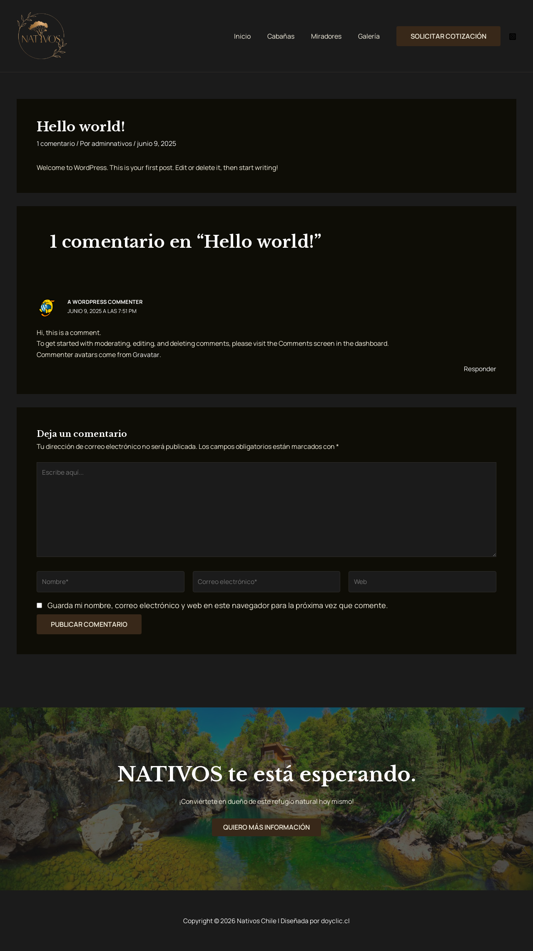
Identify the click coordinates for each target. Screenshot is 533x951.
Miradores (331, 36)
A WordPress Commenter (105, 302)
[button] (448, 36)
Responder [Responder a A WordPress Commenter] (479, 368)
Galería (370, 36)
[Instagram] (512, 36)
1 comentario (56, 143)
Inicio (254, 36)
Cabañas (289, 36)
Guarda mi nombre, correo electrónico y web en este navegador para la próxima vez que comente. (217, 609)
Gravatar (146, 354)
